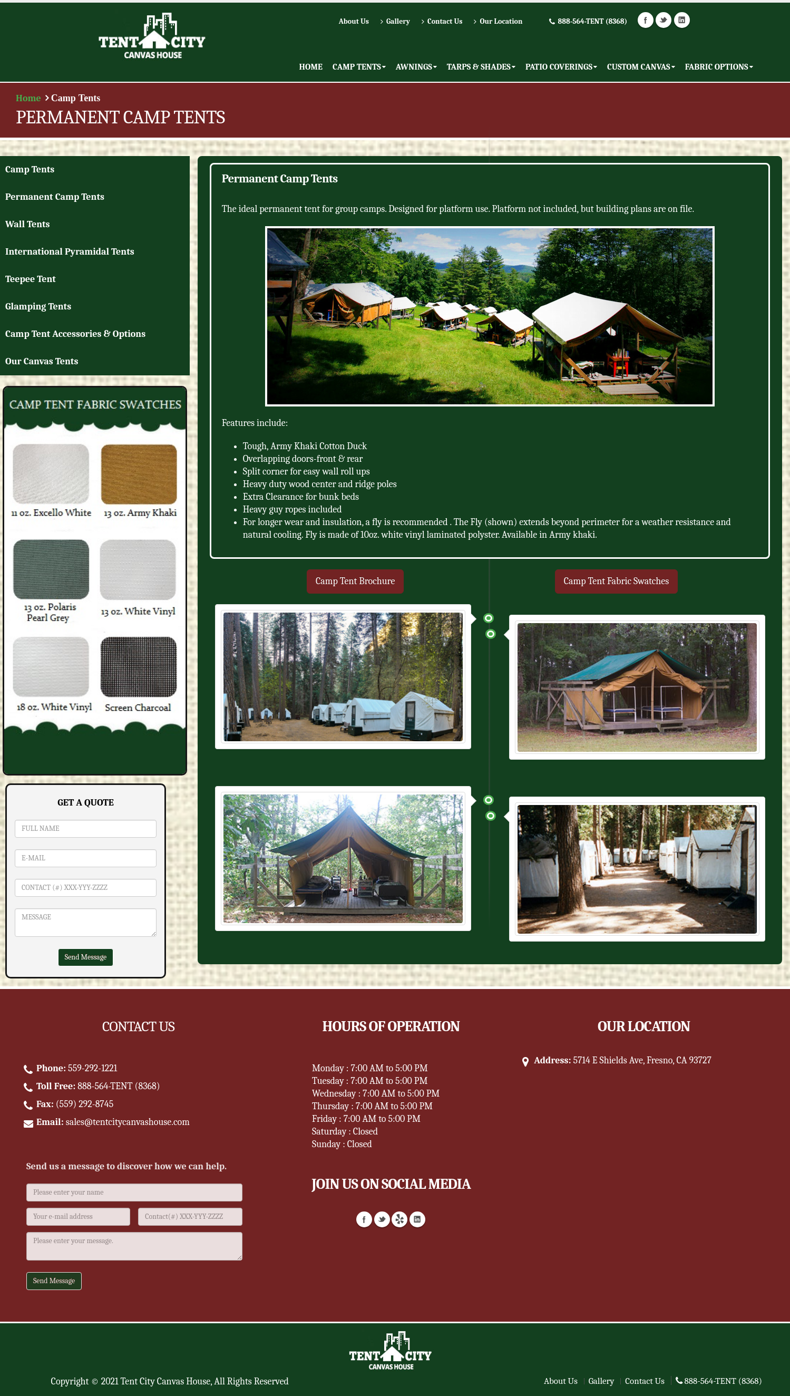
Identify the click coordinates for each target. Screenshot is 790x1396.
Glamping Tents (38, 306)
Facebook (646, 20)
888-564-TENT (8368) (719, 1381)
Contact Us (645, 1381)
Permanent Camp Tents (54, 196)
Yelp (399, 1219)
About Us (561, 1381)
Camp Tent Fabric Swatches (616, 581)
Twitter (663, 20)
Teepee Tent (30, 279)
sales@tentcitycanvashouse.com (128, 1122)
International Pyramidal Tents (69, 251)
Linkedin (682, 20)
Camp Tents (29, 169)
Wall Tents (27, 224)
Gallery (602, 1381)
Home (28, 98)
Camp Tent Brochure (355, 581)
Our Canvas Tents (41, 361)
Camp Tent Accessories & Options (75, 334)
